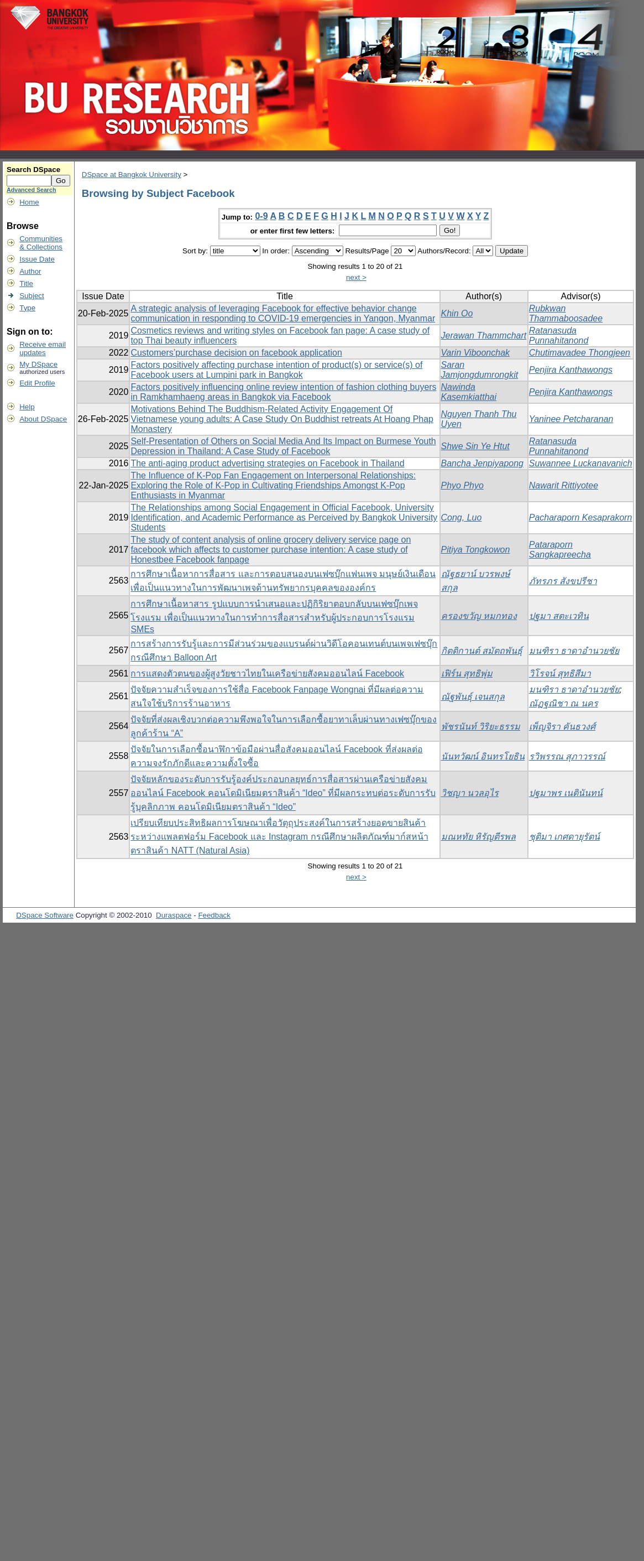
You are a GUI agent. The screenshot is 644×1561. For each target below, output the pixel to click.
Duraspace (173, 915)
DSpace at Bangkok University (131, 174)
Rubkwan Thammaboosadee (566, 313)
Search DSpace (33, 169)
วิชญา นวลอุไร (470, 793)
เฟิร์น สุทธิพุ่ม (467, 673)
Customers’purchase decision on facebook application (236, 352)
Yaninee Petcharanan (571, 419)
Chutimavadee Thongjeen (579, 352)
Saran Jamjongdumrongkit (480, 369)
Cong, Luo (461, 517)
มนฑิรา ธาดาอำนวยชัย (574, 650)
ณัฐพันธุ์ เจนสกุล (473, 696)
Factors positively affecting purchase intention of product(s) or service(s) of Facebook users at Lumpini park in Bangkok (276, 369)
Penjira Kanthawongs (570, 369)
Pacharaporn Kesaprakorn (580, 517)
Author (30, 271)
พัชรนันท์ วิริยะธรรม (480, 726)
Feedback (214, 915)
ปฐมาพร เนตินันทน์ (566, 793)
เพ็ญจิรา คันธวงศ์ (562, 726)
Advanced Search (31, 189)
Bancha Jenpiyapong (482, 463)
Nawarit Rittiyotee (563, 485)
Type (27, 308)
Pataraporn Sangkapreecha (560, 549)
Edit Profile (37, 383)
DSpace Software (45, 915)
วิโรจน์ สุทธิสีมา (560, 673)
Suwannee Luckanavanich (580, 463)
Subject (31, 296)
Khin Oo (457, 313)
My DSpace (38, 364)
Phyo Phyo (462, 485)
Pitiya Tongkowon (475, 549)
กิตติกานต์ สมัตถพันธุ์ (481, 650)
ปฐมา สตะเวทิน (559, 616)
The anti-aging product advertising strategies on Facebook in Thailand (267, 463)
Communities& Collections (40, 243)
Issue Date (37, 259)
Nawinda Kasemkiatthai (469, 392)
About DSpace (43, 419)
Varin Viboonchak (475, 352)
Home (29, 202)
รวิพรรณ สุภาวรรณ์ (567, 756)
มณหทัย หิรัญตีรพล (478, 836)
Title (26, 283)
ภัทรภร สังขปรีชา (563, 581)
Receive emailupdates (42, 348)
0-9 (261, 216)
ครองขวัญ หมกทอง (479, 616)
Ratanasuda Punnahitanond (559, 335)
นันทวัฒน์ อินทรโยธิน (483, 756)
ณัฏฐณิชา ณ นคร (563, 703)
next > (356, 277)
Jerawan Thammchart (484, 335)
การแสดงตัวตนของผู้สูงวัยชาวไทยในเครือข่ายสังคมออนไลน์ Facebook (267, 673)
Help (26, 407)
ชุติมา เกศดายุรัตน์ (564, 836)
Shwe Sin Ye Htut (475, 446)
